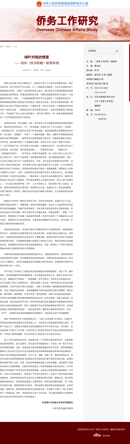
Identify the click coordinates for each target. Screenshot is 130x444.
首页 (2, 46)
